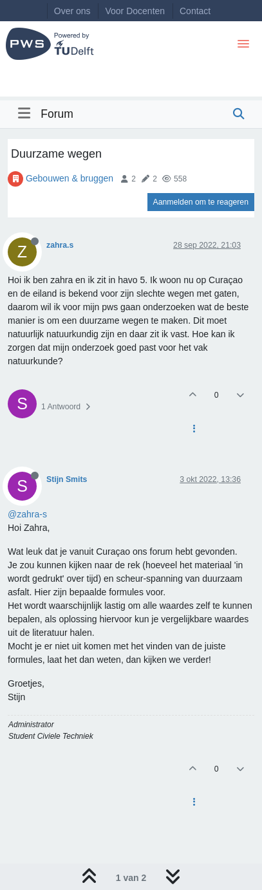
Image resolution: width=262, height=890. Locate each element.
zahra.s (59, 245)
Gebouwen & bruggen (69, 178)
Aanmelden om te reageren (200, 202)
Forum (57, 113)
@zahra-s (27, 514)
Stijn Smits (66, 479)
